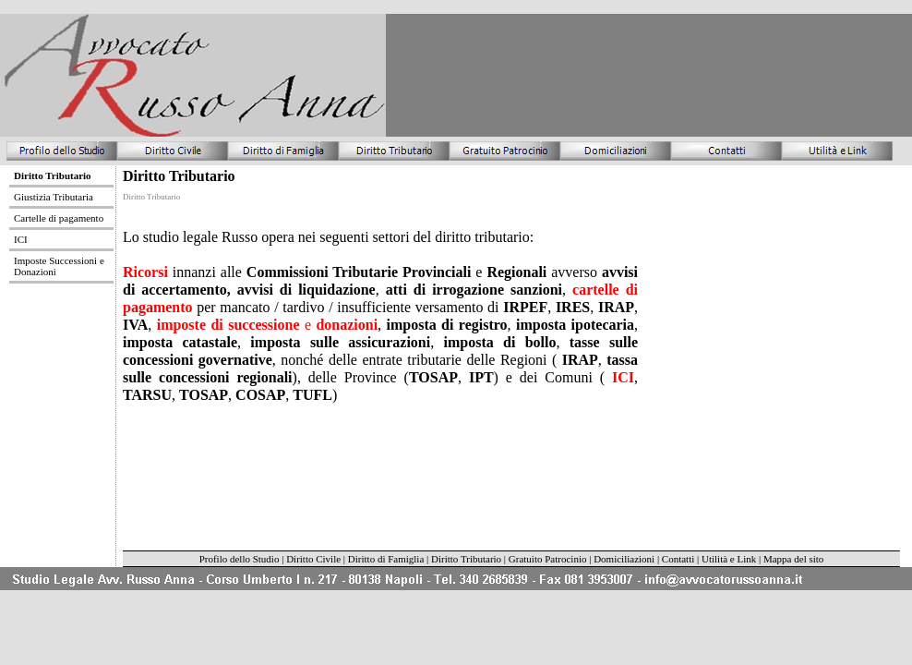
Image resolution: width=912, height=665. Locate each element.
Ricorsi (145, 272)
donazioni (347, 324)
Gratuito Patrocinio (548, 558)
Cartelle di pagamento (58, 218)
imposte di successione (228, 324)
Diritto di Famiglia (386, 558)
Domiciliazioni (624, 558)
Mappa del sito (793, 558)
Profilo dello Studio (239, 558)
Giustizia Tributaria (53, 196)
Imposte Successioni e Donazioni (59, 266)
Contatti (678, 558)
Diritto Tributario (466, 558)
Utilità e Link (730, 558)
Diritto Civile (313, 558)
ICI (619, 377)
